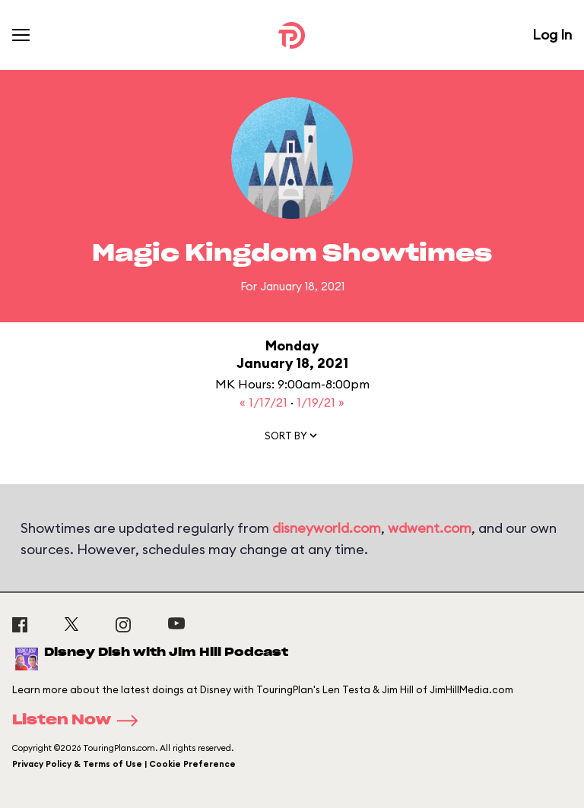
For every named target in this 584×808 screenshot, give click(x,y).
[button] (292, 438)
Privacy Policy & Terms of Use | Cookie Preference (124, 764)
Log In (552, 34)
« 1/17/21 (265, 402)
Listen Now (80, 720)
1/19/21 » (320, 402)
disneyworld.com (326, 528)
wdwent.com (429, 528)
